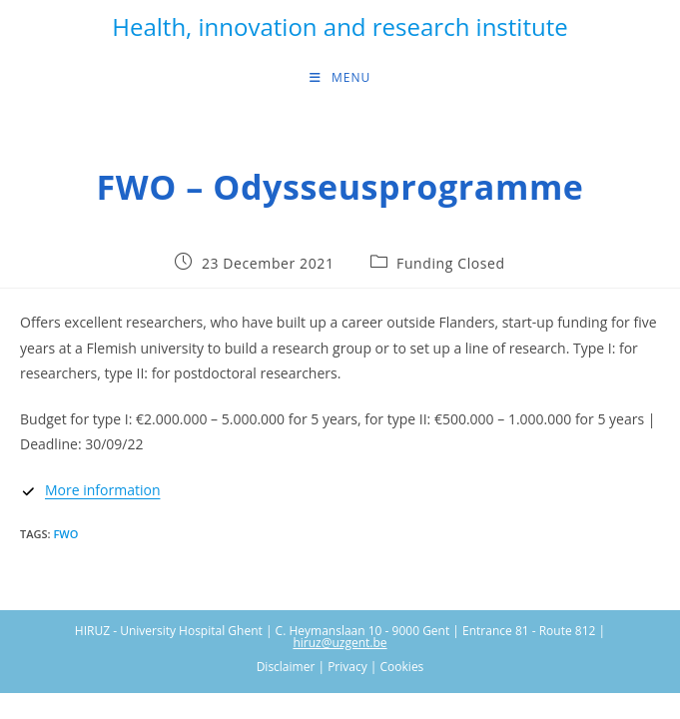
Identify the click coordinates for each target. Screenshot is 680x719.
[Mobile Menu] (340, 78)
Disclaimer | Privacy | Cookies (340, 666)
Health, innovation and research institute (339, 26)
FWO (65, 533)
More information (102, 489)
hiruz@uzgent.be (339, 642)
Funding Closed (450, 263)
